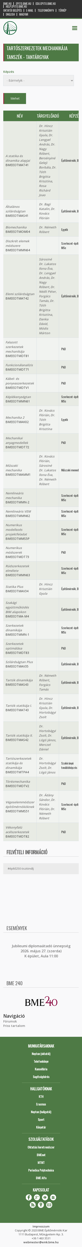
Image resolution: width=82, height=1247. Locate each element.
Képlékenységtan (18, 397)
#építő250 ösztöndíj (21, 868)
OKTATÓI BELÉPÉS (12, 10)
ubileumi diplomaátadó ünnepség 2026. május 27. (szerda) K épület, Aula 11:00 (41, 951)
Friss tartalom (14, 1026)
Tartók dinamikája (19, 680)
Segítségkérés (41, 1076)
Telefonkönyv (46, 10)
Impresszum (41, 1226)
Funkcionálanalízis (19, 365)
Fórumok (10, 1021)
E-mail (29, 10)
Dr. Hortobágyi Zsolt (47, 712)
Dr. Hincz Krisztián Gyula (45, 130)
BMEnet (41, 1154)
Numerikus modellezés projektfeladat (16, 529)
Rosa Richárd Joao (44, 190)
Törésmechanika (17, 781)
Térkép (62, 10)
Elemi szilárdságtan (19, 294)
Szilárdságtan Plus (19, 662)
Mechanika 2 (14, 417)
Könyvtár (41, 1127)
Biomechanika (15, 227)
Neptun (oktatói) (41, 1053)
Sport (41, 1119)
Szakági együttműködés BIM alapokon (17, 607)
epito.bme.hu (23, 3)
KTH (41, 1096)
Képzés (8, 72)
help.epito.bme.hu (16, 6)
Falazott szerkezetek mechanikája (14, 346)
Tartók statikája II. (19, 735)
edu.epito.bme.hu (46, 3)
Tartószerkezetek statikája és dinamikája (18, 763)
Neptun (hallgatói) (41, 1111)
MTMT (41, 1162)
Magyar (23, 14)
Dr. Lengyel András (46, 139)
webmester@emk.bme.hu (41, 1242)
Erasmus (41, 1104)
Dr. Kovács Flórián (47, 213)
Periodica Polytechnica (41, 1170)
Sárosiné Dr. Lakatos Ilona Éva (47, 264)
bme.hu (7, 3)
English (10, 14)
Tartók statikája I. (18, 705)
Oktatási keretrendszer (41, 1147)
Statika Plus (14, 587)
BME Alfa (41, 1177)
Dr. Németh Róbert (47, 813)
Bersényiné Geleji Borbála (47, 162)
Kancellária (41, 1069)
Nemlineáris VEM (18, 511)
